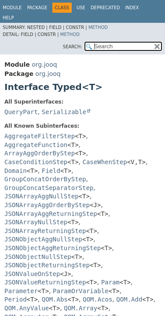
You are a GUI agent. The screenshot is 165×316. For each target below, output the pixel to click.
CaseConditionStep (35, 161)
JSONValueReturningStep (45, 282)
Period (15, 299)
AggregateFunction (35, 144)
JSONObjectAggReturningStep (52, 247)
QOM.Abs (55, 299)
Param (110, 282)
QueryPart (21, 111)
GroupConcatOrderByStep (45, 179)
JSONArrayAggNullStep (41, 196)
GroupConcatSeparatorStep (48, 187)
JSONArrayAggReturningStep (50, 213)
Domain (15, 170)
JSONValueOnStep (32, 273)
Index (132, 7)
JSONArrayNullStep (35, 222)
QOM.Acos (97, 299)
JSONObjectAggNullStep (43, 239)
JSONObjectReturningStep (47, 265)
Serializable (64, 111)
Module (12, 7)
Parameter (21, 290)
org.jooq (44, 64)
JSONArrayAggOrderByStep (47, 204)
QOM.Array (80, 308)
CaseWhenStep (105, 161)
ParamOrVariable (80, 290)
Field (51, 170)
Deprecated (105, 7)
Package (37, 7)
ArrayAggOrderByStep (39, 153)
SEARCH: (72, 46)
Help (8, 17)
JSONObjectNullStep (37, 256)
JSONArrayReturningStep (45, 230)
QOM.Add (129, 299)
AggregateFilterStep (39, 136)
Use (81, 7)
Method (98, 27)
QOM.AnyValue (26, 308)
